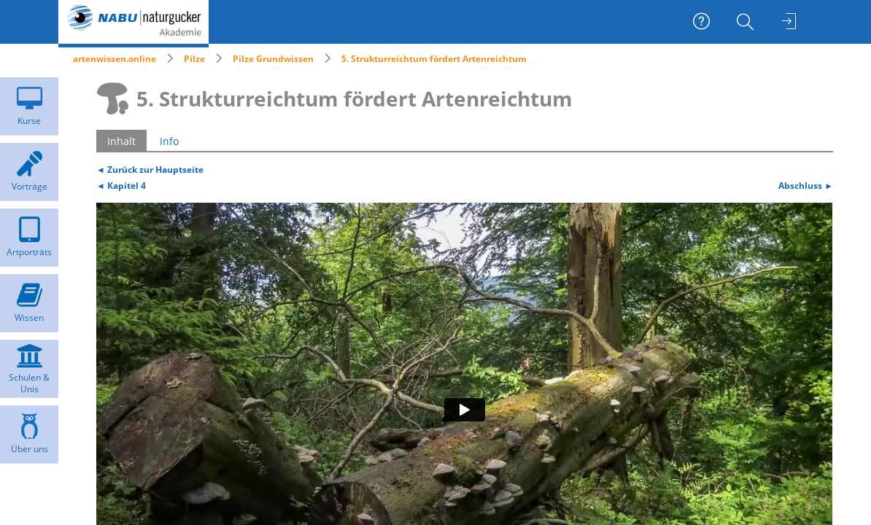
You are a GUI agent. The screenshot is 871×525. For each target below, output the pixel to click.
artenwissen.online (114, 58)
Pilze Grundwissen (273, 58)
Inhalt (121, 141)
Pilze (194, 58)
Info (169, 141)
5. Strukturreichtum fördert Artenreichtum (434, 58)
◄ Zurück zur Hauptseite (150, 169)
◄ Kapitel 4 (121, 185)
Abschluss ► (805, 185)
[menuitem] (747, 22)
